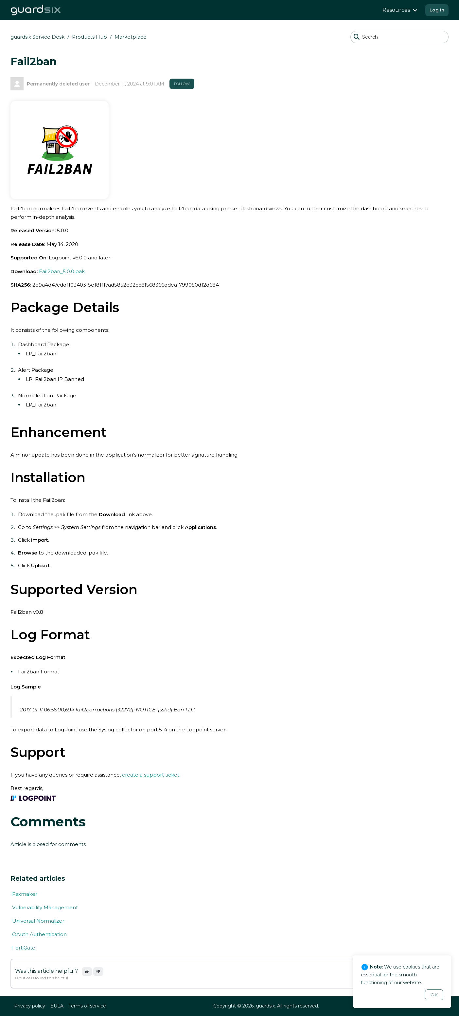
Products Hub (89, 37)
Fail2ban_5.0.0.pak (62, 271)
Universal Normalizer (38, 921)
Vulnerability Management (45, 907)
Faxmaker (24, 894)
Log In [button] (437, 9)
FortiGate (23, 948)
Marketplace (131, 37)
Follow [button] (182, 84)
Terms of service (87, 1006)
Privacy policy (29, 1006)
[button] (87, 971)
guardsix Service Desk (37, 37)
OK (434, 995)
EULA (56, 1006)
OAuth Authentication (39, 934)
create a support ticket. (151, 775)
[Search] (399, 37)
